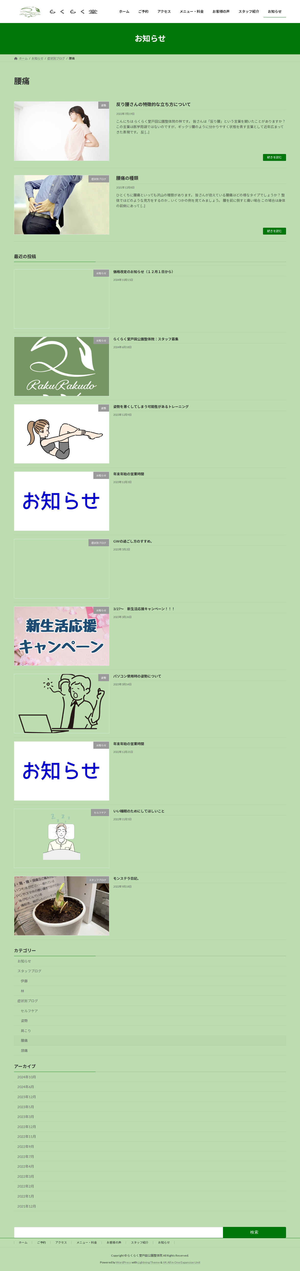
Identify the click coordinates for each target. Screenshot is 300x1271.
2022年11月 (26, 1137)
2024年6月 (25, 1087)
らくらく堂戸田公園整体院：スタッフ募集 (145, 339)
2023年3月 (25, 1117)
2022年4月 (25, 1166)
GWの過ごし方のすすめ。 (133, 541)
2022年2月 (25, 1186)
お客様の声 (114, 1242)
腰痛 (24, 1041)
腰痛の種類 (127, 178)
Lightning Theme (149, 1262)
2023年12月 (26, 1097)
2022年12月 (26, 1127)
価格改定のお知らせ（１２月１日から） (144, 272)
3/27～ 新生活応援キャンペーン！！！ (144, 609)
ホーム (23, 1242)
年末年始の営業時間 (128, 474)
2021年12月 (26, 1206)
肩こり (26, 1031)
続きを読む (274, 157)
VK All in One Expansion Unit (181, 1262)
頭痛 (24, 1050)
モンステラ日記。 (127, 879)
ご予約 (41, 1242)
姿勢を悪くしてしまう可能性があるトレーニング (151, 406)
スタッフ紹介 (140, 1242)
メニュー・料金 (86, 1242)
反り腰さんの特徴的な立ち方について (153, 104)
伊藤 (24, 981)
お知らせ (24, 961)
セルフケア (29, 1011)
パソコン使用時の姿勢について (137, 676)
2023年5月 (25, 1107)
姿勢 (24, 1021)
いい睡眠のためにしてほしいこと (139, 811)
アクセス (61, 1242)
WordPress (123, 1262)
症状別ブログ (27, 1001)
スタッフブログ (29, 971)
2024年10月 (26, 1077)
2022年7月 (25, 1156)
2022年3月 (25, 1176)
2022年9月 (25, 1146)
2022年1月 (25, 1196)
